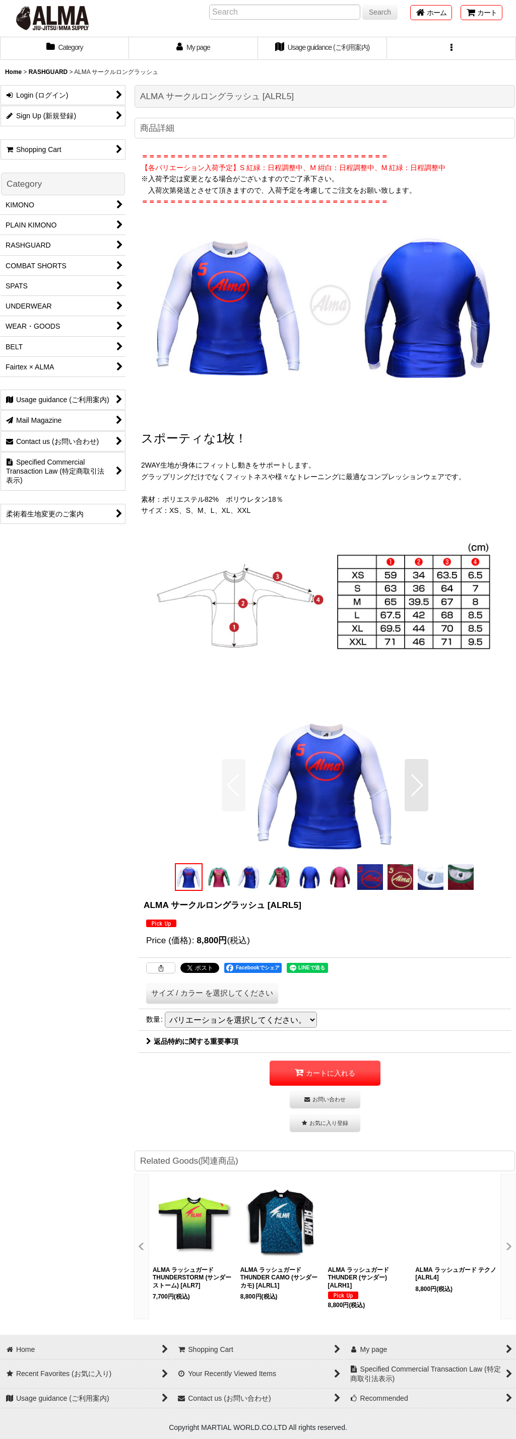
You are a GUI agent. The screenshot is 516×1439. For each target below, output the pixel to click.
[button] (451, 48)
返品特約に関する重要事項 (192, 1041)
